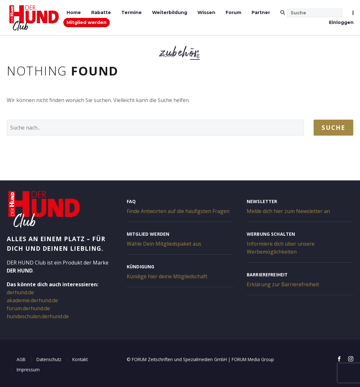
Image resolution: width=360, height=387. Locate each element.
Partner (261, 12)
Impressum (28, 370)
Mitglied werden (87, 22)
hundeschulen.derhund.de (38, 316)
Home (74, 12)
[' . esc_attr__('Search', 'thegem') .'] (155, 128)
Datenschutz (48, 359)
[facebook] (339, 358)
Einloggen (341, 22)
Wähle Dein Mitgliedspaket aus (164, 243)
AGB (21, 359)
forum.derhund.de (28, 308)
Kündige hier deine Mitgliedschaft (167, 276)
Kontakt (80, 359)
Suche (333, 127)
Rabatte (101, 12)
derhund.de (20, 292)
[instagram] (350, 358)
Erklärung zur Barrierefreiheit (283, 284)
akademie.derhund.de (32, 300)
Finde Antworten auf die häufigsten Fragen (178, 211)
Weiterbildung (169, 12)
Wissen (206, 12)
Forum (233, 12)
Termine (131, 12)
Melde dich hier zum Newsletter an (288, 211)
